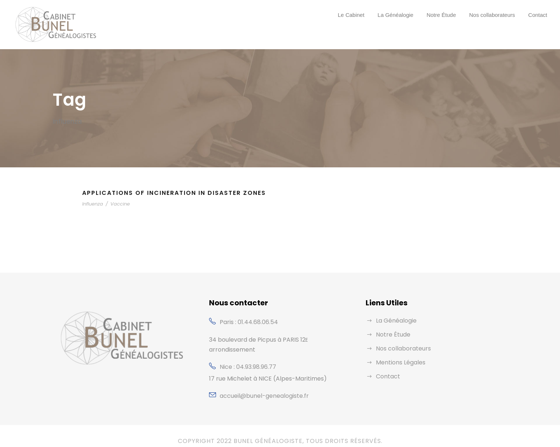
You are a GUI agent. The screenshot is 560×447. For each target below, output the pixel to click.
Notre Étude (441, 15)
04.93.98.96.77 (256, 357)
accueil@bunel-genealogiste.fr (259, 386)
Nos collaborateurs (492, 15)
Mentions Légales (399, 362)
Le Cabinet (351, 15)
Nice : (228, 357)
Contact (537, 15)
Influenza (92, 204)
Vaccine (115, 204)
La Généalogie (396, 15)
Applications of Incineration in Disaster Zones (177, 193)
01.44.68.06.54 (257, 322)
